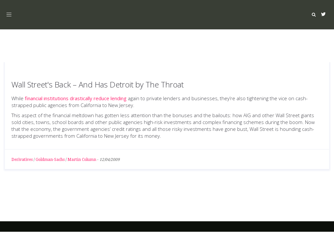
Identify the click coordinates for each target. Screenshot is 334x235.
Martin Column (82, 159)
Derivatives (22, 159)
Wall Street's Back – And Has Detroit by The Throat (97, 84)
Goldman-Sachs (50, 159)
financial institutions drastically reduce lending (76, 98)
